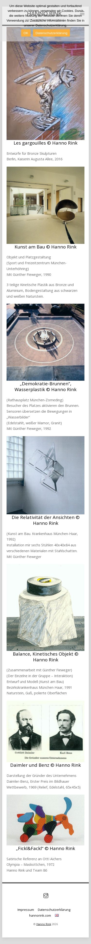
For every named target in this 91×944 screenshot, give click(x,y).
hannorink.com (40, 915)
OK (26, 33)
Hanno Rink (43, 924)
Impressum (25, 909)
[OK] (85, 20)
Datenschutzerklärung (54, 909)
